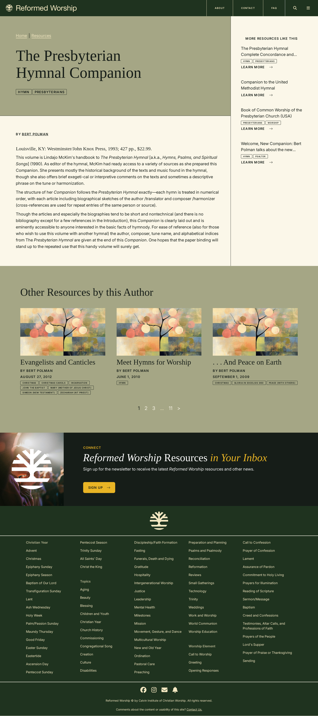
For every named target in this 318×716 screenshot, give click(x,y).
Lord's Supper (253, 644)
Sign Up (99, 488)
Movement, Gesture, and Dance (158, 632)
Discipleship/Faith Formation (155, 542)
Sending (249, 661)
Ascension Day (37, 664)
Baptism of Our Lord (41, 583)
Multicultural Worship (150, 640)
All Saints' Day (91, 559)
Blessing (86, 606)
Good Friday (35, 640)
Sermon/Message (256, 599)
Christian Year (90, 622)
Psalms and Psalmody (205, 550)
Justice (139, 591)
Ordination (142, 656)
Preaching (141, 672)
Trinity (193, 599)
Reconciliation (199, 559)
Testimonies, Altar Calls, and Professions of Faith (264, 625)
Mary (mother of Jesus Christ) (70, 387)
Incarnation (79, 383)
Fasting (139, 550)
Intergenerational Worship (153, 583)
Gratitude (141, 567)
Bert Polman (35, 134)
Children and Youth (94, 614)
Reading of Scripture (258, 591)
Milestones (142, 615)
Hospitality (142, 575)
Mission (140, 623)
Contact (248, 8)
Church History (91, 630)
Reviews (195, 575)
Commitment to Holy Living (263, 575)
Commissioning (92, 638)
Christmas (29, 383)
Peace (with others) (282, 383)
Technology (197, 591)
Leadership (142, 599)
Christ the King (91, 567)
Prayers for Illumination (260, 583)
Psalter (260, 156)
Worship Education (203, 632)
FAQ (274, 8)
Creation (86, 654)
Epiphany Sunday (39, 567)
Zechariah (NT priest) (74, 392)
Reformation (198, 567)
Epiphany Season (39, 575)
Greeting (195, 662)
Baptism (249, 607)
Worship (273, 123)
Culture (85, 662)
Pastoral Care (144, 664)
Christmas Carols (54, 383)
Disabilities (88, 670)
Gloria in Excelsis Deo (249, 383)
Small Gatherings (201, 583)
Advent (31, 550)
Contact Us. (194, 709)
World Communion (203, 623)
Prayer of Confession (259, 550)
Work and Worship (203, 615)
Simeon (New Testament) (39, 392)
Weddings (196, 607)
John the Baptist (34, 387)
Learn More (257, 67)
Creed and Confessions (260, 615)
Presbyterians (50, 92)
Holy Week (34, 615)
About (220, 8)
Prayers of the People (259, 636)
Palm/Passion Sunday (42, 623)
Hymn (23, 92)
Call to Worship (200, 654)
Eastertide (33, 656)
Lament (248, 559)
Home (21, 35)
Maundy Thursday (39, 632)
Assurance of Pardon (258, 567)
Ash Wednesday (38, 607)
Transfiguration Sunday (43, 591)
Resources (41, 35)
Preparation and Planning (208, 542)
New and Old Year (147, 648)
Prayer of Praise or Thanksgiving (267, 653)
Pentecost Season (93, 542)
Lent (29, 599)
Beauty (85, 597)
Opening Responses (204, 670)
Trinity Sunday (91, 550)
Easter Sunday (37, 648)
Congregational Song (96, 646)
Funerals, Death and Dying (154, 559)
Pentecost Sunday (39, 672)
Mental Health (144, 607)
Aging (84, 589)
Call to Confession (257, 542)
